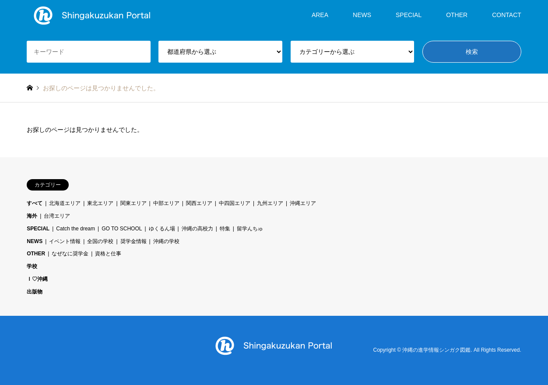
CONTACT (506, 14)
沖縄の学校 (166, 241)
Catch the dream (75, 229)
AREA (320, 14)
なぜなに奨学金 (70, 254)
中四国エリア (234, 203)
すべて (34, 203)
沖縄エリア (303, 203)
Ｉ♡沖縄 (37, 279)
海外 (32, 216)
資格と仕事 (108, 254)
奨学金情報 (133, 241)
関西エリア (199, 203)
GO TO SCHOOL (122, 229)
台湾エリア (57, 216)
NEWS (362, 14)
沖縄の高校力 (197, 229)
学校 (32, 266)
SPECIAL (409, 14)
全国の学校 (100, 241)
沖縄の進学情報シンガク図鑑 (436, 350)
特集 (225, 229)
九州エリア (270, 203)
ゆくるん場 (162, 229)
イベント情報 (65, 241)
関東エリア (133, 203)
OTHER (456, 14)
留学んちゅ (250, 229)
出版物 (34, 292)
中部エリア (166, 203)
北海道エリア (65, 203)
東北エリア (100, 203)
